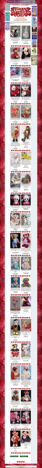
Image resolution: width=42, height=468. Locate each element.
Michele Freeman (25, 43)
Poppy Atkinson (26, 311)
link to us (6, 10)
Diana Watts (15, 451)
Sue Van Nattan (15, 427)
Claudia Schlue (15, 191)
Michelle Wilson (15, 210)
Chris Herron (26, 63)
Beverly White (26, 253)
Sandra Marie (15, 274)
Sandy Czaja (15, 340)
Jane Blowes (15, 292)
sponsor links (7, 8)
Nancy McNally (15, 80)
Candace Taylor (15, 148)
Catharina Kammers (26, 167)
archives (6, 9)
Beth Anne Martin (15, 406)
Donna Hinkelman (15, 385)
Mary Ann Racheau (15, 362)
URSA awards (7, 7)
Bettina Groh (15, 122)
